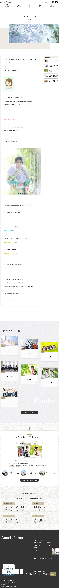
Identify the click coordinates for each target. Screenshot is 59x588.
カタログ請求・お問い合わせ (29, 480)
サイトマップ (37, 560)
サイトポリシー (43, 558)
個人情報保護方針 (53, 558)
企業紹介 (36, 558)
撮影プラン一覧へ (29, 412)
